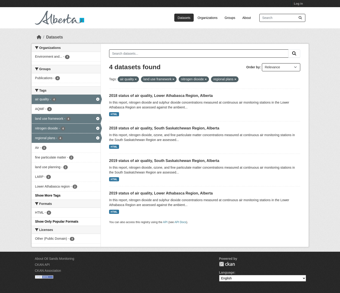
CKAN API (42, 264)
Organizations (207, 18)
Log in (298, 3)
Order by (253, 67)
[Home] (39, 37)
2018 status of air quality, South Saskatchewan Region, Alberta (164, 128)
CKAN (227, 264)
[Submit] (300, 18)
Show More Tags (48, 195)
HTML (114, 114)
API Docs (180, 222)
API (165, 222)
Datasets (184, 18)
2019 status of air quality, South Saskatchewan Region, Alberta (164, 161)
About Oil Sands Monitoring (54, 258)
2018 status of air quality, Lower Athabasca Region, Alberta (161, 96)
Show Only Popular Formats (56, 221)
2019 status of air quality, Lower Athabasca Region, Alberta (161, 193)
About (246, 18)
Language (226, 272)
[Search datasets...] (282, 18)
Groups (230, 18)
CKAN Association (48, 270)
